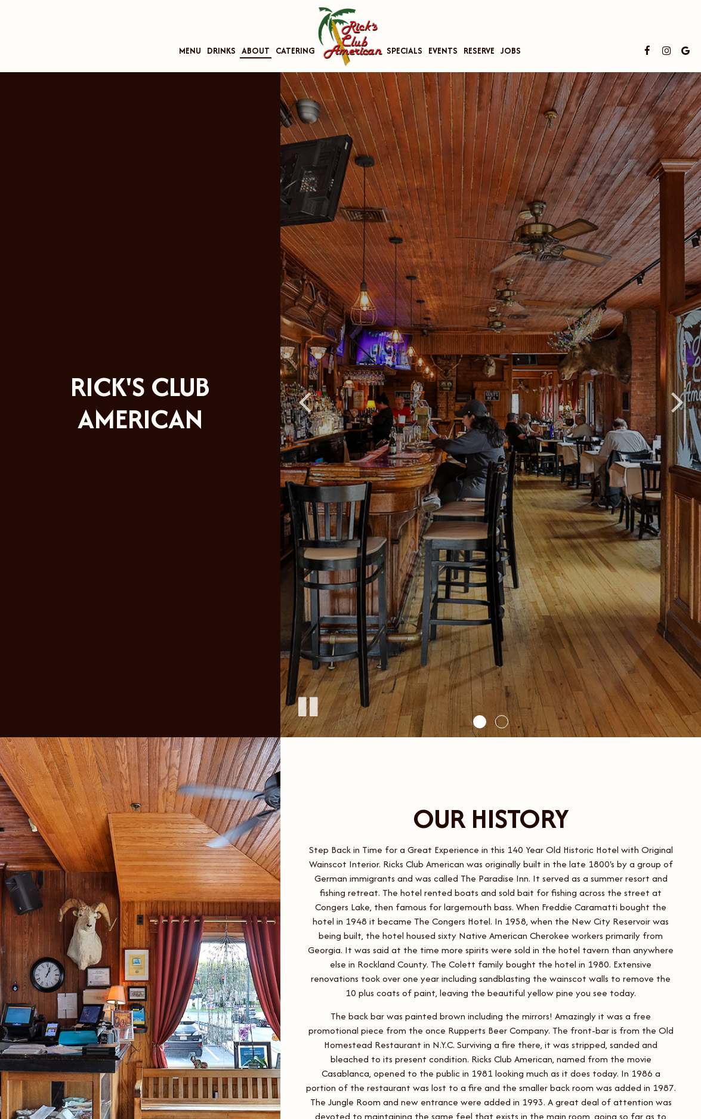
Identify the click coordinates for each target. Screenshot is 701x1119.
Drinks (221, 51)
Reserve (479, 51)
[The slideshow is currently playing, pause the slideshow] (307, 704)
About (256, 51)
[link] (351, 33)
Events (443, 51)
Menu (190, 51)
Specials (404, 51)
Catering (295, 51)
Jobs (511, 51)
